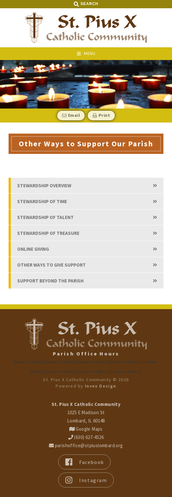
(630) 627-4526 (86, 437)
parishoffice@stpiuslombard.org (86, 445)
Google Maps (86, 429)
